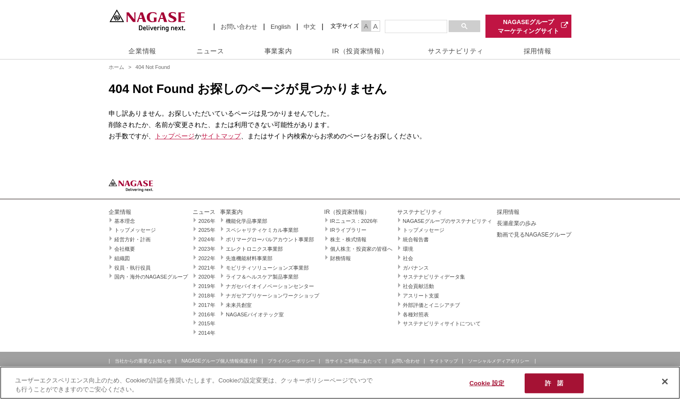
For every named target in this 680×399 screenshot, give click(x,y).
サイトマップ (221, 136)
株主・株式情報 (348, 239)
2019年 (206, 286)
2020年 (206, 277)
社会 (408, 258)
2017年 (206, 305)
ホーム (116, 67)
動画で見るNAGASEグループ (534, 234)
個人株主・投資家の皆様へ (361, 249)
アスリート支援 (421, 295)
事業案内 (278, 51)
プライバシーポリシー (291, 361)
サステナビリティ (456, 51)
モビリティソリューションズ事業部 (267, 268)
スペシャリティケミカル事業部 (262, 230)
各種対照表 (416, 314)
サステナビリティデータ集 (434, 277)
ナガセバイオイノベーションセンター (270, 286)
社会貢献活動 (418, 286)
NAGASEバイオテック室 (255, 314)
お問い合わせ (239, 26)
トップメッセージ (135, 230)
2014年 (206, 333)
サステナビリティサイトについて (442, 323)
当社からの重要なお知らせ (143, 361)
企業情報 (142, 51)
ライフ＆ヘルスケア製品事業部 (262, 277)
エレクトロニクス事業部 (254, 249)
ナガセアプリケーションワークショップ (272, 295)
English (281, 26)
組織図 (122, 258)
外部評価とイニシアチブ (431, 305)
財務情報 (340, 258)
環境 (408, 249)
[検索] (415, 27)
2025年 (206, 230)
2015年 (206, 323)
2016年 (206, 314)
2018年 (206, 295)
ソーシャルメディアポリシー (498, 361)
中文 (310, 26)
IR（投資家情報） (360, 51)
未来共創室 (239, 305)
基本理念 (124, 221)
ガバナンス (416, 268)
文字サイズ (345, 26)
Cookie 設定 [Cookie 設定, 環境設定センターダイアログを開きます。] (486, 383)
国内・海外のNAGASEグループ (151, 277)
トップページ (175, 136)
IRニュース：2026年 (354, 221)
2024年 (206, 239)
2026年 (206, 221)
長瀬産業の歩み (516, 223)
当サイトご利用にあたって (353, 361)
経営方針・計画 (132, 239)
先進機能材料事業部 (249, 258)
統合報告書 (416, 239)
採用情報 (538, 51)
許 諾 (554, 383)
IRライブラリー (348, 230)
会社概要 (124, 249)
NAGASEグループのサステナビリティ (447, 221)
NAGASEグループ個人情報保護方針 (219, 361)
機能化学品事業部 (246, 221)
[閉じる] (664, 381)
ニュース (210, 51)
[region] (340, 382)
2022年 (206, 258)
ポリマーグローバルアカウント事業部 (270, 239)
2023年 (206, 249)
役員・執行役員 (132, 268)
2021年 (206, 268)
